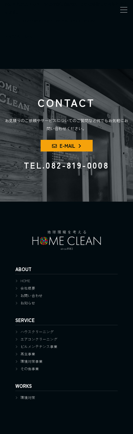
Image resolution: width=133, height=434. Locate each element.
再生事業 (27, 354)
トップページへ (18, 36)
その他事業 (29, 368)
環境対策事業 (31, 361)
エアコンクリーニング (38, 339)
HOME (25, 280)
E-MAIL (63, 145)
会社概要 (27, 288)
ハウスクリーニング (37, 331)
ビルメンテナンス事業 (38, 346)
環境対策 (27, 397)
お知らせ (27, 303)
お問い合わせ (31, 295)
